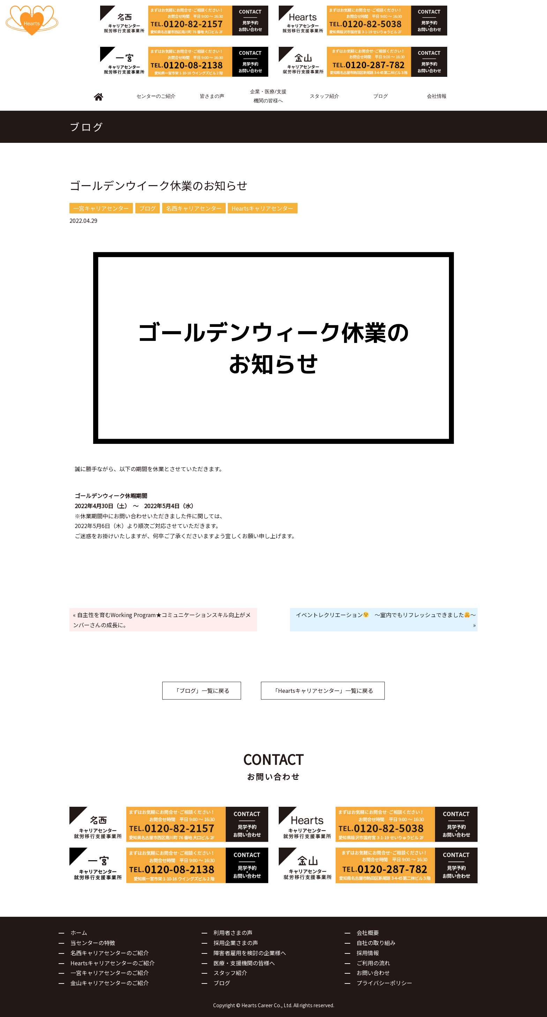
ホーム (78, 932)
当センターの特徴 (92, 942)
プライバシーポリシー (384, 983)
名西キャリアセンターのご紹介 (109, 953)
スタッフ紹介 (230, 972)
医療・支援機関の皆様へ (244, 963)
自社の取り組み (376, 942)
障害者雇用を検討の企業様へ (249, 953)
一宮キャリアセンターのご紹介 (109, 972)
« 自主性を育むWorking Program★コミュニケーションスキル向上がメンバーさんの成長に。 (162, 619)
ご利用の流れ (373, 963)
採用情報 (368, 953)
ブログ (221, 983)
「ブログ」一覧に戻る (202, 690)
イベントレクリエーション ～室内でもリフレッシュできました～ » (386, 619)
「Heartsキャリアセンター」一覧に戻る (322, 690)
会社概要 (368, 932)
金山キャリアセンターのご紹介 (109, 983)
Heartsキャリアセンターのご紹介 (112, 963)
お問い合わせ (373, 972)
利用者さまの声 (233, 932)
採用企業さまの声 (235, 942)
